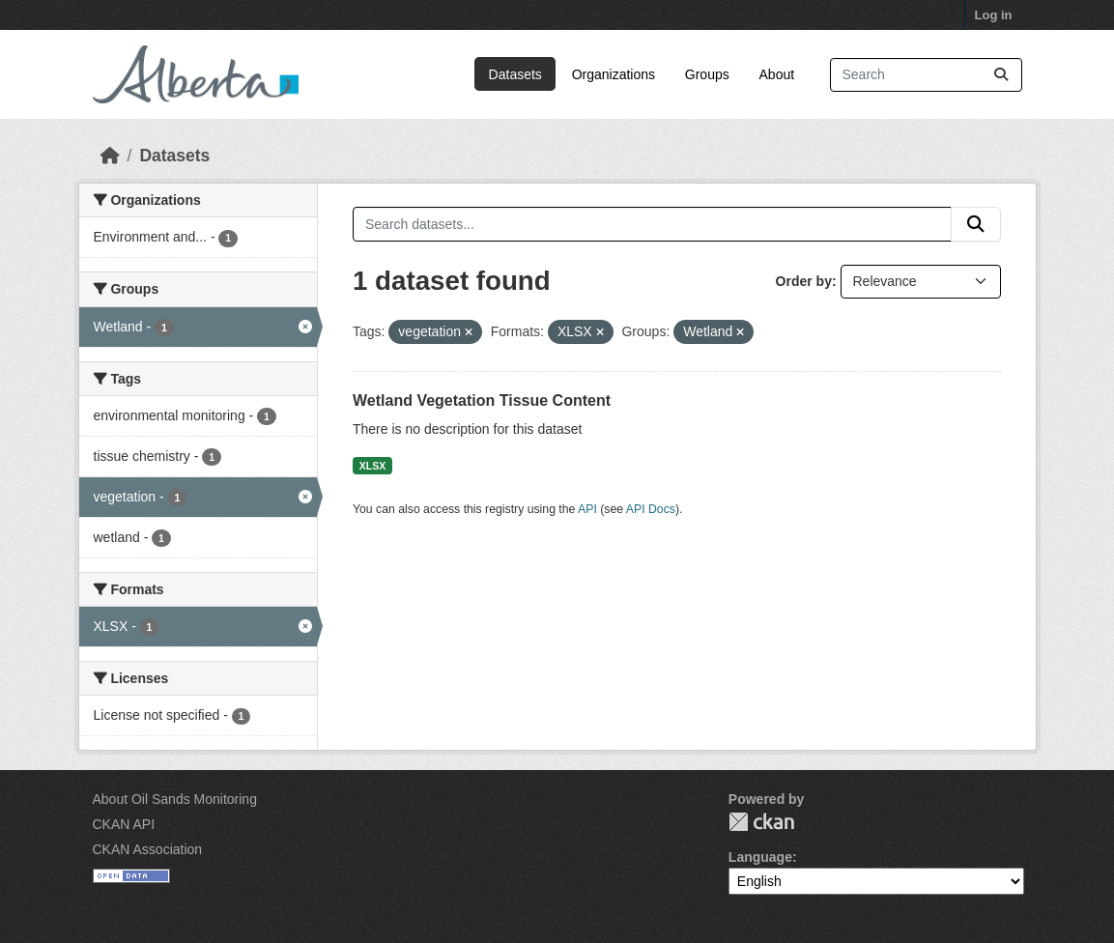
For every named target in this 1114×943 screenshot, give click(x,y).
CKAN (761, 822)
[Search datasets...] (926, 75)
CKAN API (124, 824)
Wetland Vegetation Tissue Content (482, 400)
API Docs (650, 509)
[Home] (110, 155)
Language (760, 857)
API (587, 509)
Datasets (515, 74)
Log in (994, 15)
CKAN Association (148, 849)
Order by (804, 281)
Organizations (613, 74)
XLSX (372, 466)
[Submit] (1001, 75)
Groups (707, 74)
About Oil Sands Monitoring (175, 799)
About (777, 74)
